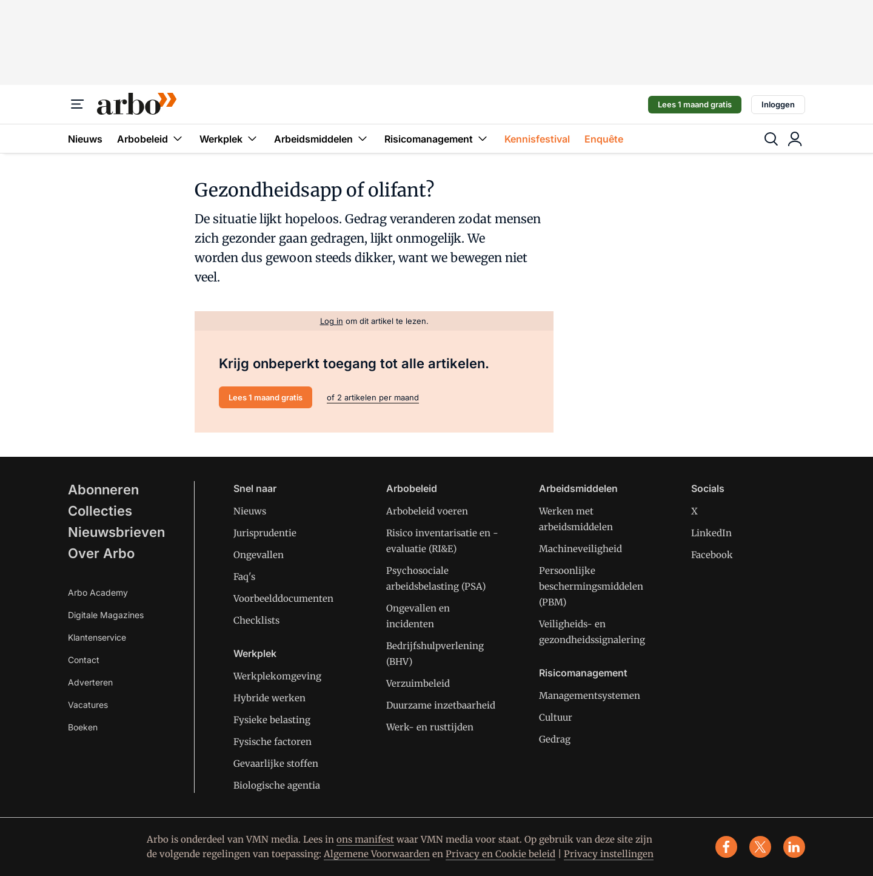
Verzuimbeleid (418, 683)
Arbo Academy (98, 592)
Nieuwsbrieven (116, 532)
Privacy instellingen (609, 854)
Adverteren (90, 682)
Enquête (603, 139)
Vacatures (88, 704)
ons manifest (365, 839)
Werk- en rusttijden (429, 727)
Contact (83, 660)
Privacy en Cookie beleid (500, 854)
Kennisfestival (537, 139)
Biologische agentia (276, 785)
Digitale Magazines (106, 615)
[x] (760, 847)
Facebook (712, 555)
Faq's (244, 576)
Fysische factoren (272, 741)
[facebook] (726, 847)
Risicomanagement (437, 138)
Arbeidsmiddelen (322, 138)
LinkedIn (711, 533)
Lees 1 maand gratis (695, 104)
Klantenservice (97, 637)
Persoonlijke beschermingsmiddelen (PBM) (591, 586)
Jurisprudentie (264, 533)
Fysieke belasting (271, 720)
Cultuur (555, 717)
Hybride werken (269, 698)
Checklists (256, 620)
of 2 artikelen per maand (373, 397)
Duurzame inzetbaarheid (440, 705)
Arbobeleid (151, 138)
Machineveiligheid (580, 548)
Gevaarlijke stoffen (275, 763)
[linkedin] (794, 847)
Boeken (83, 727)
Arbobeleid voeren (427, 511)
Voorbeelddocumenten (283, 598)
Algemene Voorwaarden (377, 854)
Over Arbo (101, 553)
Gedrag (554, 739)
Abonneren (103, 489)
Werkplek (229, 138)
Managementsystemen (589, 695)
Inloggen (778, 104)
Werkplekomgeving (277, 676)
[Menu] (77, 104)
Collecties (100, 511)
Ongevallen (258, 555)
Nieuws (85, 139)
